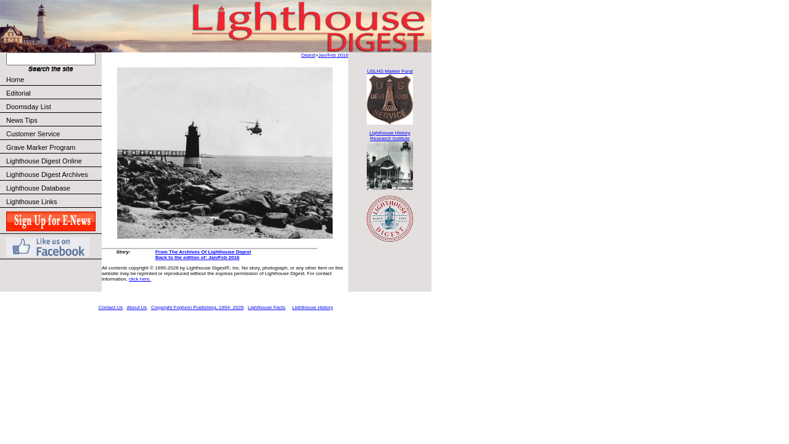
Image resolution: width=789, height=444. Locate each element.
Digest (308, 55)
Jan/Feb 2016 (333, 55)
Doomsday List (28, 106)
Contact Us (111, 307)
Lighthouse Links (31, 201)
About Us (136, 307)
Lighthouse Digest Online (44, 161)
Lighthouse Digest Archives (47, 174)
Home (15, 79)
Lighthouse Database (38, 188)
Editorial (53, 93)
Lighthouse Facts (266, 307)
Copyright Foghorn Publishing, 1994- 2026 (197, 307)
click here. (140, 279)
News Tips (22, 120)
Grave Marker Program (40, 147)
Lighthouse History (312, 307)
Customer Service (53, 134)
